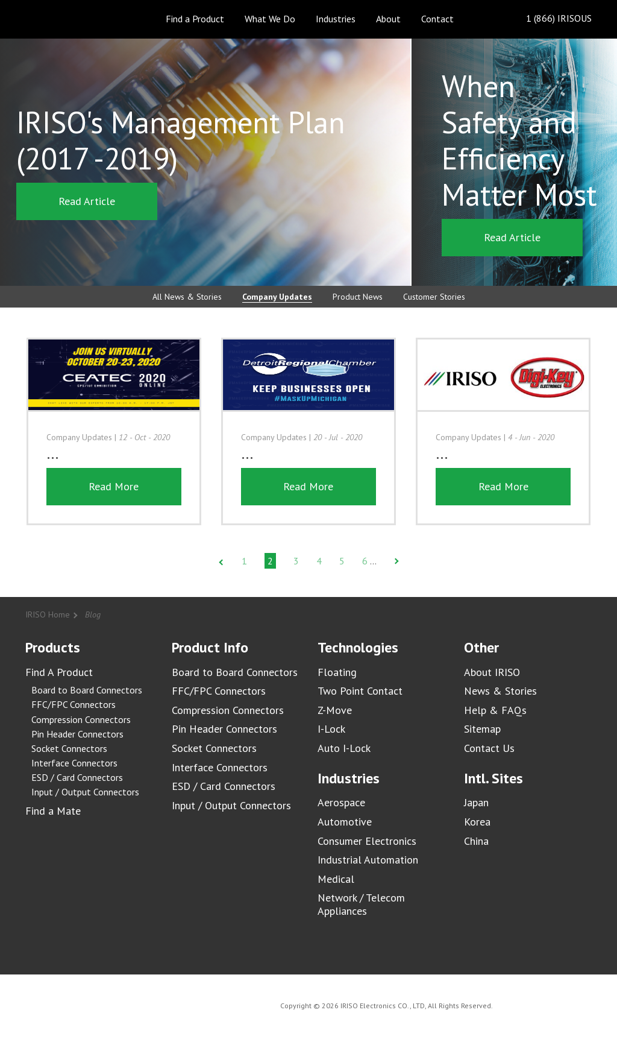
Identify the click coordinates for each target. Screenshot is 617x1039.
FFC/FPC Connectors (73, 704)
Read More (114, 486)
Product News (358, 296)
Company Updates (277, 296)
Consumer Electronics (367, 841)
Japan (476, 802)
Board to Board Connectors (86, 690)
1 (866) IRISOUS (549, 19)
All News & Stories (187, 296)
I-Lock (331, 729)
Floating (337, 672)
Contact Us (489, 748)
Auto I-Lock (344, 748)
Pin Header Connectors (77, 734)
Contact (437, 19)
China (476, 841)
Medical (336, 879)
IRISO (60, 18)
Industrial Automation (368, 860)
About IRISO (492, 672)
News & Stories (500, 691)
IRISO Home (47, 614)
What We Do (270, 19)
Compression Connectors (81, 719)
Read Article (86, 201)
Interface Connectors (74, 763)
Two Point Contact (360, 691)
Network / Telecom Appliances (361, 904)
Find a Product (195, 19)
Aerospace (341, 802)
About (388, 19)
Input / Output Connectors (85, 792)
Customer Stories (434, 296)
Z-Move (335, 710)
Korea (477, 822)
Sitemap (482, 729)
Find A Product (59, 672)
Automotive (345, 822)
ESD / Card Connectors (77, 777)
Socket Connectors (69, 748)
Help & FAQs (495, 710)
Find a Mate (53, 811)
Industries (335, 19)
